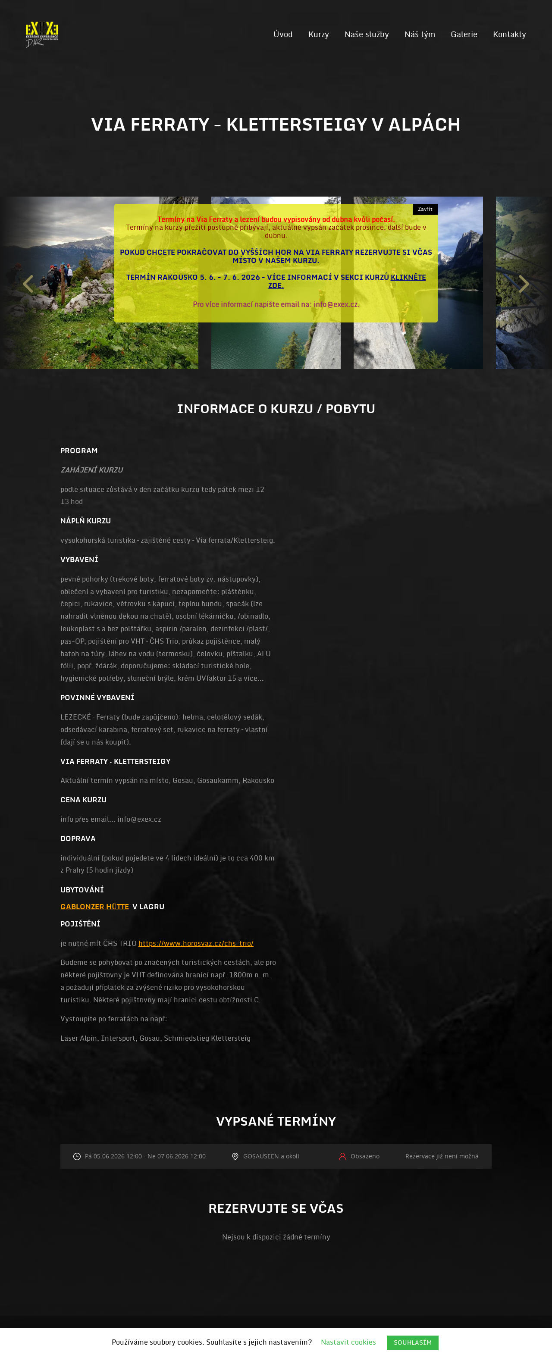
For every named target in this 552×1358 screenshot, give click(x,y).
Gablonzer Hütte (94, 907)
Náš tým (420, 34)
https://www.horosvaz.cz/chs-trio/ (196, 943)
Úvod (283, 34)
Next (524, 282)
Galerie (464, 34)
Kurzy (318, 34)
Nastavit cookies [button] (348, 1342)
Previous (28, 282)
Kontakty (509, 34)
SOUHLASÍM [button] (413, 1343)
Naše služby (367, 34)
